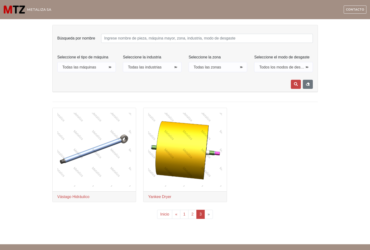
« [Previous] (176, 214)
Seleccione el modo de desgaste (281, 57)
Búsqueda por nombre (76, 38)
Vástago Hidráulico (73, 197)
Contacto (355, 9)
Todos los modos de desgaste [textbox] (284, 67)
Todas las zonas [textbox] (218, 67)
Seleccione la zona (205, 57)
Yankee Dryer (159, 197)
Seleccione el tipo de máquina (82, 57)
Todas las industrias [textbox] (152, 67)
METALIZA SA (39, 9)
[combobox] (86, 67)
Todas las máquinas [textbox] (86, 67)
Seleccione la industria (142, 57)
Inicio (164, 214)
